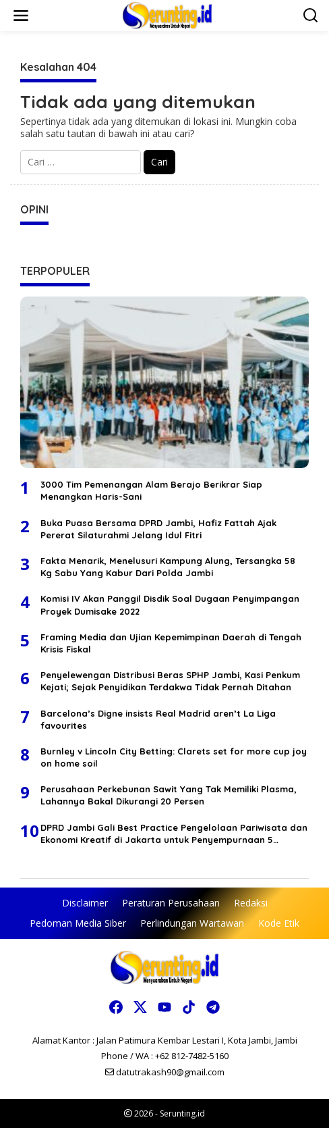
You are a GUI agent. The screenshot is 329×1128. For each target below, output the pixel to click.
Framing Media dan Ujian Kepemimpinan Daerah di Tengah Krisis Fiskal (170, 643)
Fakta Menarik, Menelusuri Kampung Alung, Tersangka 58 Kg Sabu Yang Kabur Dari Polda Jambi (167, 566)
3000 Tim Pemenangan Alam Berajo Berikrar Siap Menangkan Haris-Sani (151, 490)
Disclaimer (85, 902)
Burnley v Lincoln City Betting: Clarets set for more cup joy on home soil (173, 757)
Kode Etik (278, 923)
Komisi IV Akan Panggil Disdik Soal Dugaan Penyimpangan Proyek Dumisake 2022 (169, 604)
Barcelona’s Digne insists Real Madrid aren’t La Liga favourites (158, 719)
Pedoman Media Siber (78, 923)
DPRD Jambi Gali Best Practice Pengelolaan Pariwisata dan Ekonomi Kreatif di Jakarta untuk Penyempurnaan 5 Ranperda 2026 (173, 834)
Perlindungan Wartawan (192, 923)
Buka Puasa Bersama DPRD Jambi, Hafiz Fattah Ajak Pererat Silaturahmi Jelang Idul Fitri (158, 528)
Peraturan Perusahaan (171, 902)
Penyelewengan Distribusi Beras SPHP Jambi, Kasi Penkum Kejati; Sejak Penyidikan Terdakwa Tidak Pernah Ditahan (170, 680)
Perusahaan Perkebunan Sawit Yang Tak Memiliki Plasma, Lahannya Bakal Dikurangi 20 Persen (168, 795)
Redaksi (251, 902)
